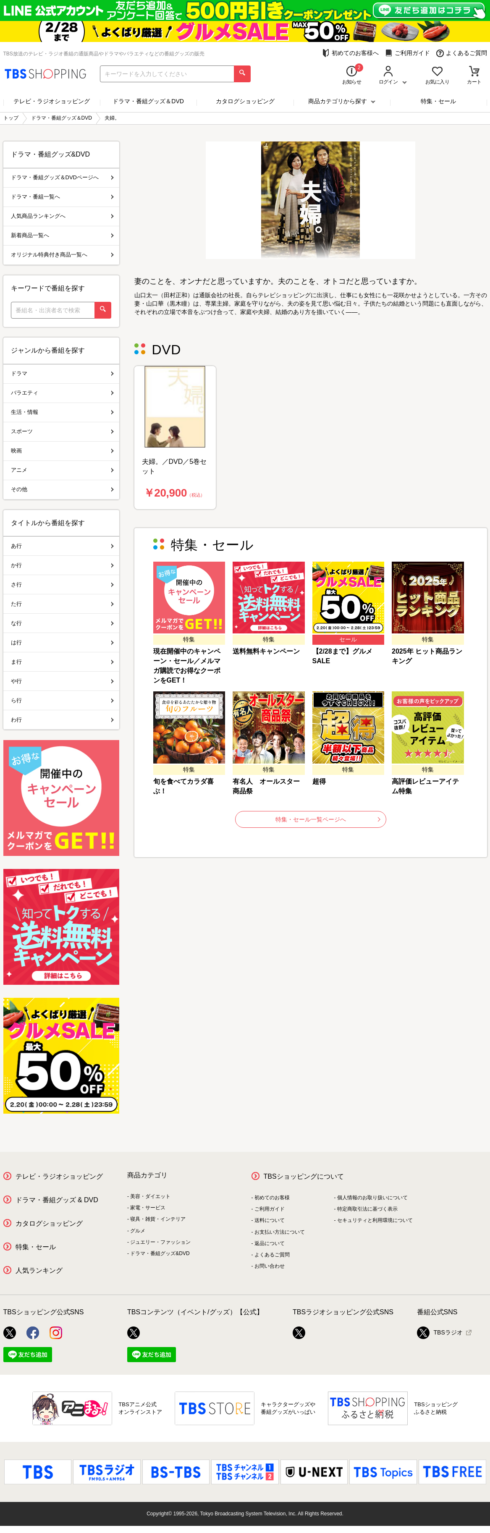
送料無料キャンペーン (266, 651)
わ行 (62, 720)
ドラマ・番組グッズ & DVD (57, 1199)
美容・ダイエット (150, 1196)
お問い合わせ (269, 1266)
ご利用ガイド (407, 53)
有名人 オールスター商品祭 (266, 786)
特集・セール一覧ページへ (327, 819)
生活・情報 (62, 412)
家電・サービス (147, 1208)
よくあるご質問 (461, 53)
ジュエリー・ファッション (160, 1242)
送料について (269, 1220)
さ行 (62, 584)
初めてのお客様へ (350, 53)
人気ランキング (39, 1270)
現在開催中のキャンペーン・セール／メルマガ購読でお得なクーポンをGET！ (186, 666)
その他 (62, 489)
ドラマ (62, 373)
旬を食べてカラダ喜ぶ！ (183, 786)
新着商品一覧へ (62, 235)
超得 (319, 781)
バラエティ (62, 393)
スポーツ (62, 431)
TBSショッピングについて (304, 1176)
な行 (62, 623)
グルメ (137, 1231)
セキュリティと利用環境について (375, 1220)
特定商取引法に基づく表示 (367, 1209)
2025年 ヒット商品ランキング (427, 656)
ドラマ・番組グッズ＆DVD (148, 101)
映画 (62, 450)
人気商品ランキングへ (62, 216)
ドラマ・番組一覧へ (62, 197)
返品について (269, 1243)
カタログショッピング (245, 101)
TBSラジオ (440, 1332)
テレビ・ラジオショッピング (51, 101)
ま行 (62, 662)
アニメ (62, 470)
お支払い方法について (279, 1232)
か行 (62, 565)
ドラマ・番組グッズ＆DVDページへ (62, 177)
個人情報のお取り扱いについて (372, 1198)
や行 (62, 681)
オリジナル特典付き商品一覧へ (62, 254)
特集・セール (438, 101)
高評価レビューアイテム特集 (425, 786)
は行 (62, 642)
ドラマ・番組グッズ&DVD (159, 1253)
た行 (62, 604)
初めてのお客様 (272, 1198)
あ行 (62, 546)
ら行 (62, 700)
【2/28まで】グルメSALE (342, 656)
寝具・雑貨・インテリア (158, 1219)
